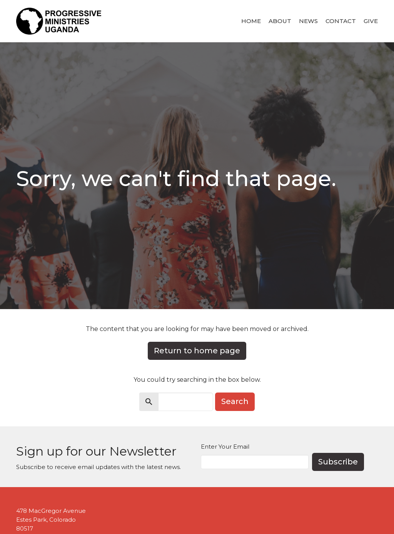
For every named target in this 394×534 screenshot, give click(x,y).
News (308, 21)
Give (371, 21)
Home (251, 21)
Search (235, 401)
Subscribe (338, 461)
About (280, 21)
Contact (341, 21)
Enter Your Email (225, 446)
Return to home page (197, 350)
